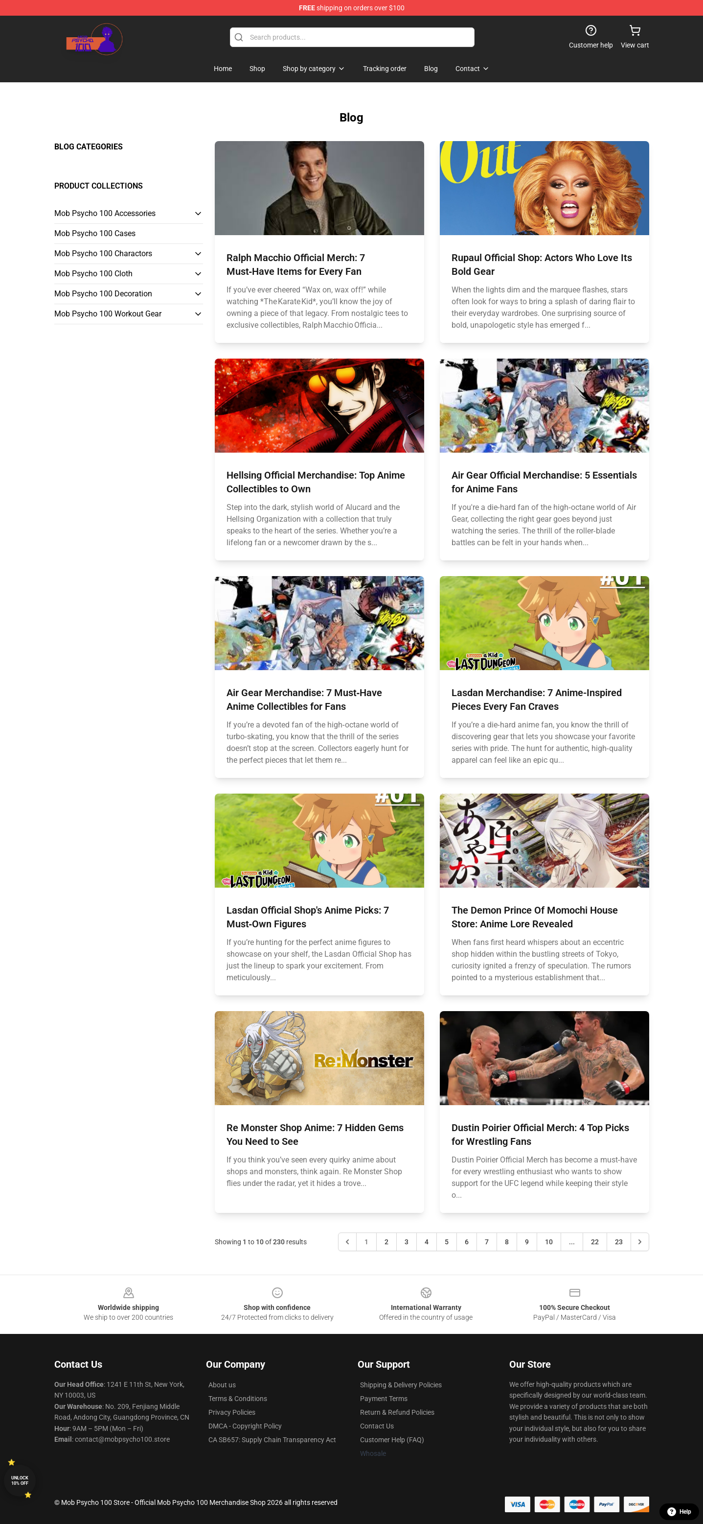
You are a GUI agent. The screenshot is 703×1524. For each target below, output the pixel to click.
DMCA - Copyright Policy (245, 1426)
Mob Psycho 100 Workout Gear (107, 313)
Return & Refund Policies (397, 1412)
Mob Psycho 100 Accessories (105, 213)
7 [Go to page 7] (487, 1242)
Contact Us (377, 1426)
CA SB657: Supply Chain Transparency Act (272, 1440)
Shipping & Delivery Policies (401, 1385)
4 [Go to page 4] (427, 1242)
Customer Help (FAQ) (392, 1440)
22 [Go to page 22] (595, 1242)
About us (222, 1385)
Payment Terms (384, 1399)
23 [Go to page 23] (619, 1242)
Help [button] (679, 1511)
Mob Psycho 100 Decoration (103, 293)
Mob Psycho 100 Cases (95, 233)
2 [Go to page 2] (386, 1242)
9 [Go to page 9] (527, 1242)
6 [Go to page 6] (467, 1242)
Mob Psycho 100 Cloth (93, 273)
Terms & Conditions (237, 1399)
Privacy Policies (231, 1412)
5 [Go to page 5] (447, 1242)
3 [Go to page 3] (406, 1242)
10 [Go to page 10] (549, 1242)
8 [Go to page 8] (507, 1242)
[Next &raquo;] (640, 1242)
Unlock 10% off (19, 1481)
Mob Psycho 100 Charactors (103, 253)
